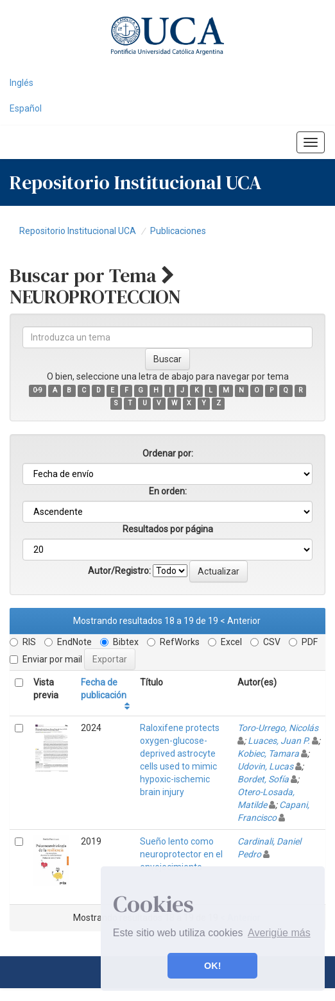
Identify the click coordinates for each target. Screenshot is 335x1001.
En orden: (168, 491)
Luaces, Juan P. (279, 741)
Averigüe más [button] (279, 932)
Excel (225, 642)
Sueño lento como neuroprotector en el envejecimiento (181, 854)
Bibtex (119, 642)
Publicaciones (178, 231)
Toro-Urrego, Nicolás (277, 728)
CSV (265, 642)
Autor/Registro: (119, 571)
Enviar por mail (46, 659)
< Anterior (240, 621)
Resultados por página (168, 529)
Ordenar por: (167, 453)
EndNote (68, 642)
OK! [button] (212, 966)
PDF (303, 642)
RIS (23, 642)
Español (26, 108)
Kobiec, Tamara (268, 753)
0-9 (37, 390)
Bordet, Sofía (263, 779)
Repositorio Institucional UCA (77, 231)
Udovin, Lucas (265, 766)
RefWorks (173, 642)
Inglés (21, 83)
